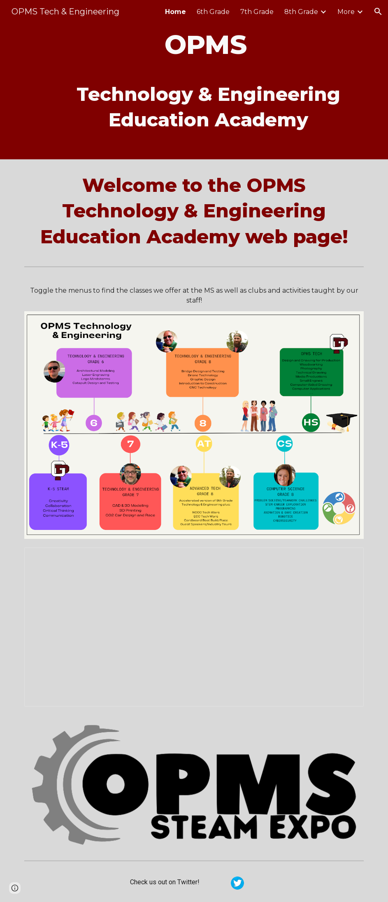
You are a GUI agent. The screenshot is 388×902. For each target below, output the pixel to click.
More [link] (346, 12)
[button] (378, 11)
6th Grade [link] (213, 12)
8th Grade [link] (301, 12)
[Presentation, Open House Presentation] (194, 627)
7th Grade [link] (257, 12)
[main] (208, 79)
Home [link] (175, 12)
